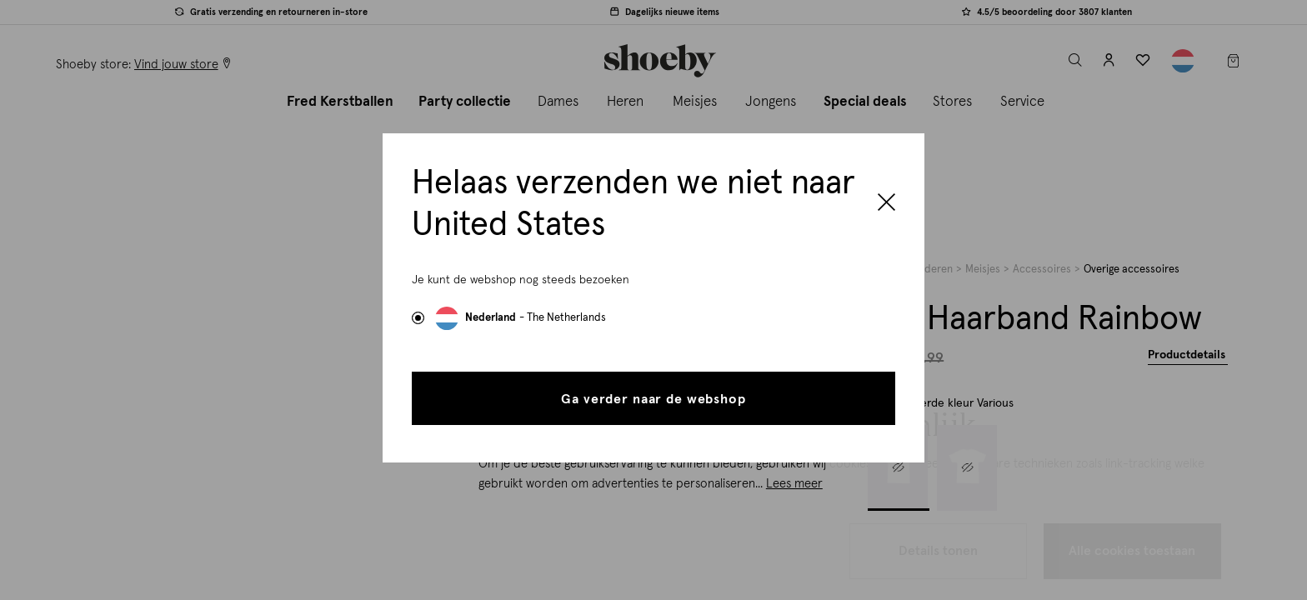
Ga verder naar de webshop (653, 399)
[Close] (886, 204)
